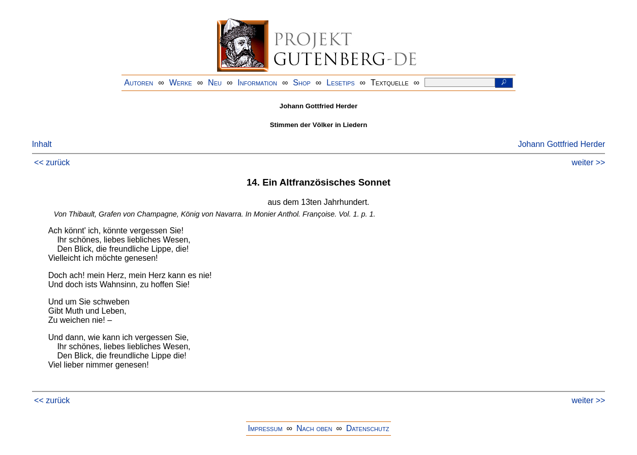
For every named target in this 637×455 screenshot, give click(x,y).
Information (257, 82)
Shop (302, 82)
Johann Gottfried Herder (561, 144)
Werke (180, 82)
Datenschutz (367, 428)
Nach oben (314, 428)
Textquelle (390, 82)
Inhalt (42, 144)
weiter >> (588, 162)
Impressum (265, 428)
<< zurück (52, 162)
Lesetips (340, 82)
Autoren (138, 82)
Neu (215, 82)
